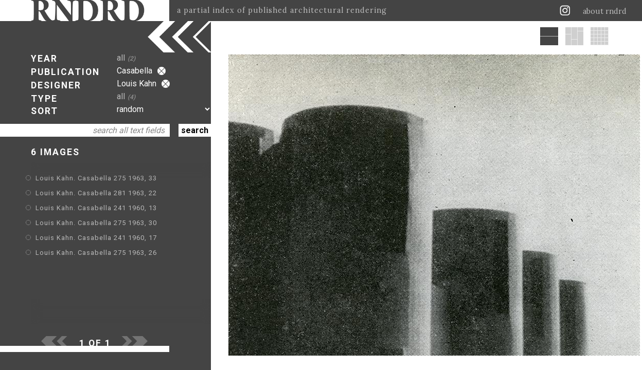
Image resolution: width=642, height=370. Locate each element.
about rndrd (605, 11)
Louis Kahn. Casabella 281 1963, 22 (96, 193)
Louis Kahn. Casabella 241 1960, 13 (96, 208)
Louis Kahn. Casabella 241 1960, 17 (96, 238)
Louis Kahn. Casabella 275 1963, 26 (96, 252)
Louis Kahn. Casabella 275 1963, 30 (96, 223)
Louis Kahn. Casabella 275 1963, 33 (96, 178)
